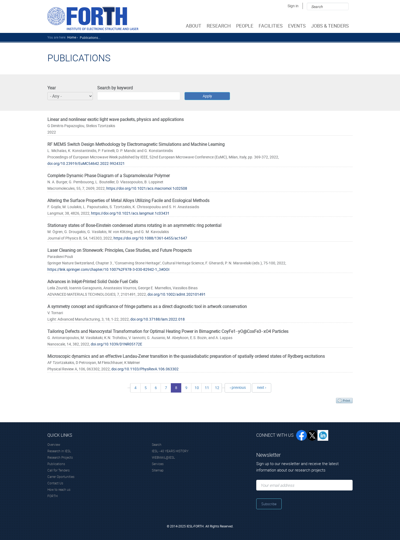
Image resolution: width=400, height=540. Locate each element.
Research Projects (60, 457)
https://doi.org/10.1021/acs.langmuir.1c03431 (130, 213)
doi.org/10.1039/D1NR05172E (116, 344)
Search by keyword (115, 88)
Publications (56, 464)
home (71, 37)
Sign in (293, 5)
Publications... (90, 37)
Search (156, 444)
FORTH (52, 496)
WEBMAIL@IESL (163, 457)
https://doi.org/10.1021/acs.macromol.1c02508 (146, 188)
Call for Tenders (58, 470)
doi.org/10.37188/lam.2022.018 (157, 319)
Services (158, 464)
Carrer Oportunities (60, 476)
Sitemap (158, 470)
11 (207, 387)
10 (197, 387)
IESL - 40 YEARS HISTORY (170, 451)
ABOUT (194, 25)
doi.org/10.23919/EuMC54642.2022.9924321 (86, 163)
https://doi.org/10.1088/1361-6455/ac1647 (150, 238)
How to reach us (58, 489)
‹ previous (238, 387)
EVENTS (297, 25)
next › (261, 387)
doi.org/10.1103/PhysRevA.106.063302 (145, 368)
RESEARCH (219, 25)
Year (51, 88)
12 (217, 387)
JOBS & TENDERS (330, 25)
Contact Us (55, 483)
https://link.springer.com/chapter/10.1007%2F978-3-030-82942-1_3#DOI (108, 269)
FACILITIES (271, 25)
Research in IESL (59, 451)
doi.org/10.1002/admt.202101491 (177, 294)
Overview (53, 444)
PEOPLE (245, 25)
